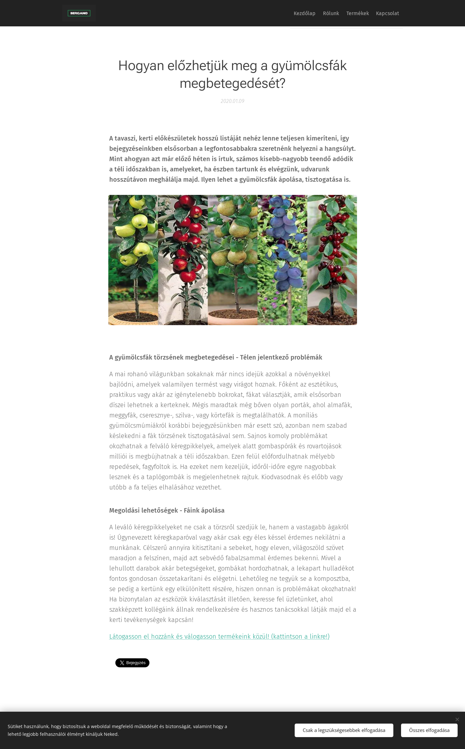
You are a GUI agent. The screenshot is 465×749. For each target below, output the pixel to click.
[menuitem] (290, 13)
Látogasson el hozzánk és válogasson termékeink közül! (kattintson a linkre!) (219, 636)
